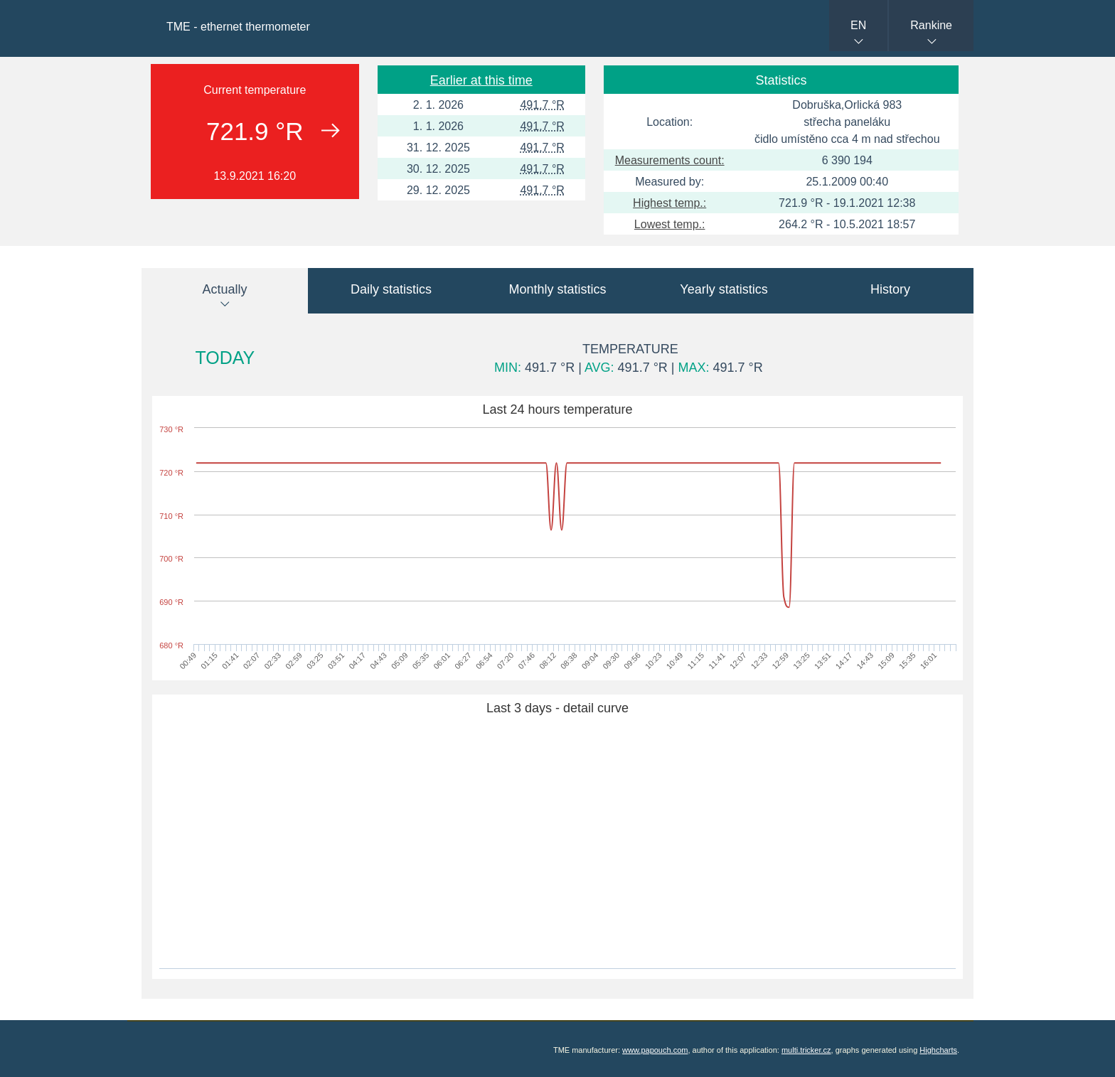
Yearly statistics (723, 289)
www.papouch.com (655, 1050)
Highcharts (938, 1050)
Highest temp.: (669, 203)
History (890, 289)
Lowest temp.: (669, 224)
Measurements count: (670, 160)
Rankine (931, 25)
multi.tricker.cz (806, 1050)
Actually (224, 289)
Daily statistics (391, 289)
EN (858, 25)
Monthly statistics (557, 289)
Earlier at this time (481, 80)
